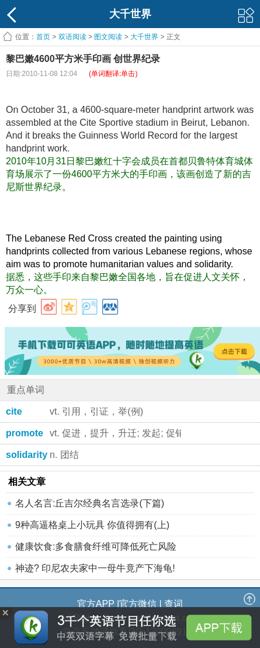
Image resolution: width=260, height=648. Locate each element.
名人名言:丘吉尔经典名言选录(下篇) (89, 503)
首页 (43, 37)
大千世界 (144, 37)
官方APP (96, 604)
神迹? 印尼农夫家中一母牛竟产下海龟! (95, 568)
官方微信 (138, 604)
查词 (173, 604)
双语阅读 (72, 37)
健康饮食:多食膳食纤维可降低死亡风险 (95, 547)
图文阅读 (108, 37)
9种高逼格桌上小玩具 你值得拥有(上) (92, 525)
